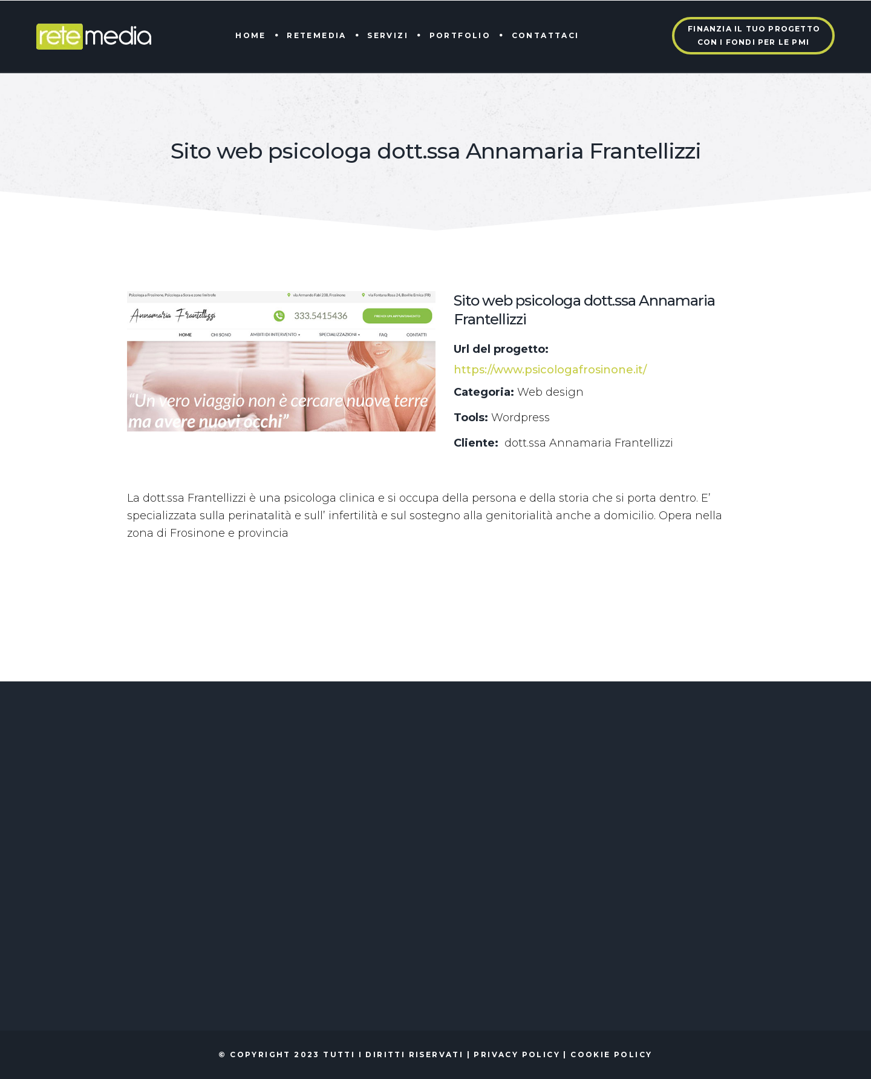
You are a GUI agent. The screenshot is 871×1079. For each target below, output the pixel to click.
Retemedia (317, 35)
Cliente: (476, 443)
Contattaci (545, 35)
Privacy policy (517, 1054)
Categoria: (484, 392)
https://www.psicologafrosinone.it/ (550, 369)
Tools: (471, 417)
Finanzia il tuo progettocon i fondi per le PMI (754, 35)
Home (250, 35)
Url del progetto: (501, 349)
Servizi (387, 35)
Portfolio (460, 35)
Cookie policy (611, 1054)
